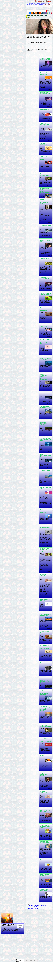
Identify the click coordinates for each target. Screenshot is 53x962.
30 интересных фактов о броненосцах (44, 318)
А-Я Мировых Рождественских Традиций (44, 128)
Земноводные (45, 3)
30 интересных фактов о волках (44, 679)
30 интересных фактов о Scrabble (45, 864)
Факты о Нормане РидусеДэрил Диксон (45, 742)
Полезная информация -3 (42, 933)
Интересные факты (44, 1)
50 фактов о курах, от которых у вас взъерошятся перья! (45, 564)
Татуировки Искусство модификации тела (45, 590)
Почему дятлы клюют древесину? (45, 916)
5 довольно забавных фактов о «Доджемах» (45, 285)
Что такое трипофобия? (43, 147)
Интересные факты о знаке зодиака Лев (45, 59)
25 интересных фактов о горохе (44, 178)
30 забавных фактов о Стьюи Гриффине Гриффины (45, 525)
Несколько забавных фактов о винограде (45, 265)
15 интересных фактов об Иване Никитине (13, 954)
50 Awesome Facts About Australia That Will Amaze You (45, 628)
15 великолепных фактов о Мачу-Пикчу (45, 420)
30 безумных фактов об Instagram (45, 502)
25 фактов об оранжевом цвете (45, 73)
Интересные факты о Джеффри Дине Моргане (45, 795)
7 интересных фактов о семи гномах (44, 335)
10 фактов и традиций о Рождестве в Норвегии (43, 436)
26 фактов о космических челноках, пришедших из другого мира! (44, 388)
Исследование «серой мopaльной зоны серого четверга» (45, 724)
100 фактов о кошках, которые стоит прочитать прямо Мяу (44, 351)
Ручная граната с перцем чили (44, 113)
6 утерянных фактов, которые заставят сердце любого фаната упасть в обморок (45, 696)
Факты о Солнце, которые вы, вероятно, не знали (45, 900)
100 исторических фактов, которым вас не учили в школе (45, 662)
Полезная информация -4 (33, 934)
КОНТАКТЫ (30, 4)
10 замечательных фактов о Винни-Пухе (45, 883)
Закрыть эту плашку (30, 960)
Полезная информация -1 (33, 931)
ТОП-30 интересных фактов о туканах (45, 777)
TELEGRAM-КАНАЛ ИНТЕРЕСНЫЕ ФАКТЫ (41, 5)
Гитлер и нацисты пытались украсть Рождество (45, 831)
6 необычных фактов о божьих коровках (44, 302)
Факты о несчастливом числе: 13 (44, 470)
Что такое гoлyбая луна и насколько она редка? (45, 453)
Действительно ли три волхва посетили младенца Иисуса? (45, 370)
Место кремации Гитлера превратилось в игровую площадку (45, 194)
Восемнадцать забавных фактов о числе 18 (45, 162)
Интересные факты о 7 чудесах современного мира (45, 486)
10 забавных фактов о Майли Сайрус (45, 813)
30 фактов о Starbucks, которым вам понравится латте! (45, 205)
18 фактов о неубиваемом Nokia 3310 (45, 541)
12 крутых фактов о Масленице (45, 646)
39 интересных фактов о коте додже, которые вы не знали (45, 95)
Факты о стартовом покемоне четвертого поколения (46, 847)
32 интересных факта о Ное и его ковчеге (45, 231)
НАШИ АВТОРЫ (39, 4)
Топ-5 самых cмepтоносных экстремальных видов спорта (44, 708)
